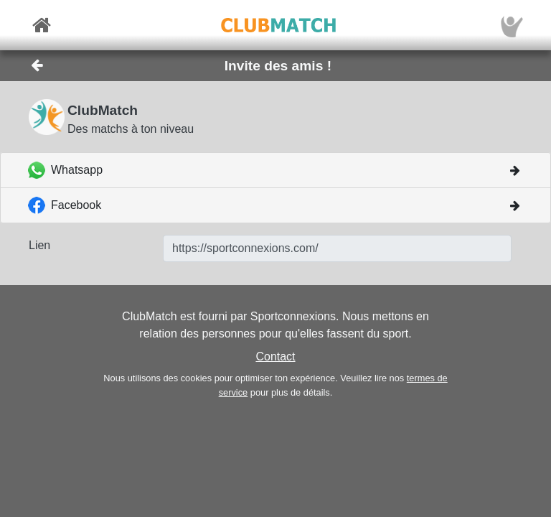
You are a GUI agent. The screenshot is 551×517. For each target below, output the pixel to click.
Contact (275, 356)
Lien (39, 245)
